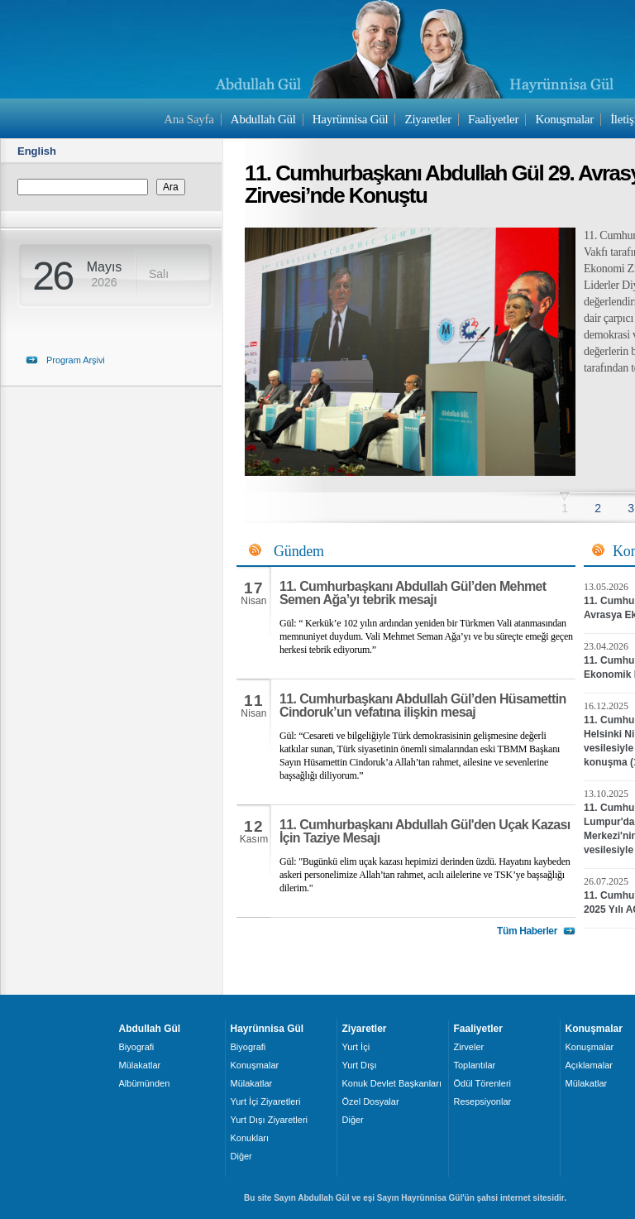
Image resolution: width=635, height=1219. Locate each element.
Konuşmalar (564, 119)
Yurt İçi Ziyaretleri (266, 1101)
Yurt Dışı (359, 1065)
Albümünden (144, 1083)
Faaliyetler (493, 119)
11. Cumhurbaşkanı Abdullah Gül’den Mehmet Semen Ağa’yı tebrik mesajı (413, 593)
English (36, 151)
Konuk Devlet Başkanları (392, 1083)
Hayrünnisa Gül (350, 119)
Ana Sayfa (188, 119)
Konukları (250, 1138)
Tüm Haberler (527, 931)
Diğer (241, 1156)
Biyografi (137, 1047)
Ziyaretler (428, 119)
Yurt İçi (356, 1047)
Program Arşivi (75, 360)
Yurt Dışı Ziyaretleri (269, 1120)
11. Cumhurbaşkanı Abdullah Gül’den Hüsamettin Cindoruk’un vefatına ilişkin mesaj (422, 705)
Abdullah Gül (263, 119)
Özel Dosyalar (370, 1101)
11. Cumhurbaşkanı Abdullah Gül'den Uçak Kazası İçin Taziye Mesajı (425, 831)
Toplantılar (475, 1065)
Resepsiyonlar (483, 1101)
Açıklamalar (589, 1065)
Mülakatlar (140, 1065)
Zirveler (469, 1047)
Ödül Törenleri (483, 1083)
